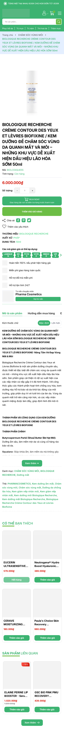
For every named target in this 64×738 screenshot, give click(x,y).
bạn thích (17, 523)
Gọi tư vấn (38, 299)
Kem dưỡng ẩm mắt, (43, 483)
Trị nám (30, 28)
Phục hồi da (7, 28)
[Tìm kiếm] (58, 21)
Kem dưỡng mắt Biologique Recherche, (24, 499)
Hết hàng (16, 579)
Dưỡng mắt (23, 474)
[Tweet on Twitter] (29, 220)
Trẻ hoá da (42, 28)
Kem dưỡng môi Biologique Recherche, (35, 495)
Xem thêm (32, 722)
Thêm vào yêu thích (15, 226)
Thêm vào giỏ (47, 579)
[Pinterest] (24, 220)
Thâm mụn (56, 28)
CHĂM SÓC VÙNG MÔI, (27, 471)
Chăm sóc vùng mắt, (30, 487)
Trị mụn (20, 28)
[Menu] (59, 13)
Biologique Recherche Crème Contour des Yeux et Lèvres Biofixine (30, 503)
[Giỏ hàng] (52, 13)
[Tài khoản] (44, 13)
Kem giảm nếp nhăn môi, (25, 491)
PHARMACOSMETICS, (19, 483)
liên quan (20, 653)
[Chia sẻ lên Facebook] (18, 220)
